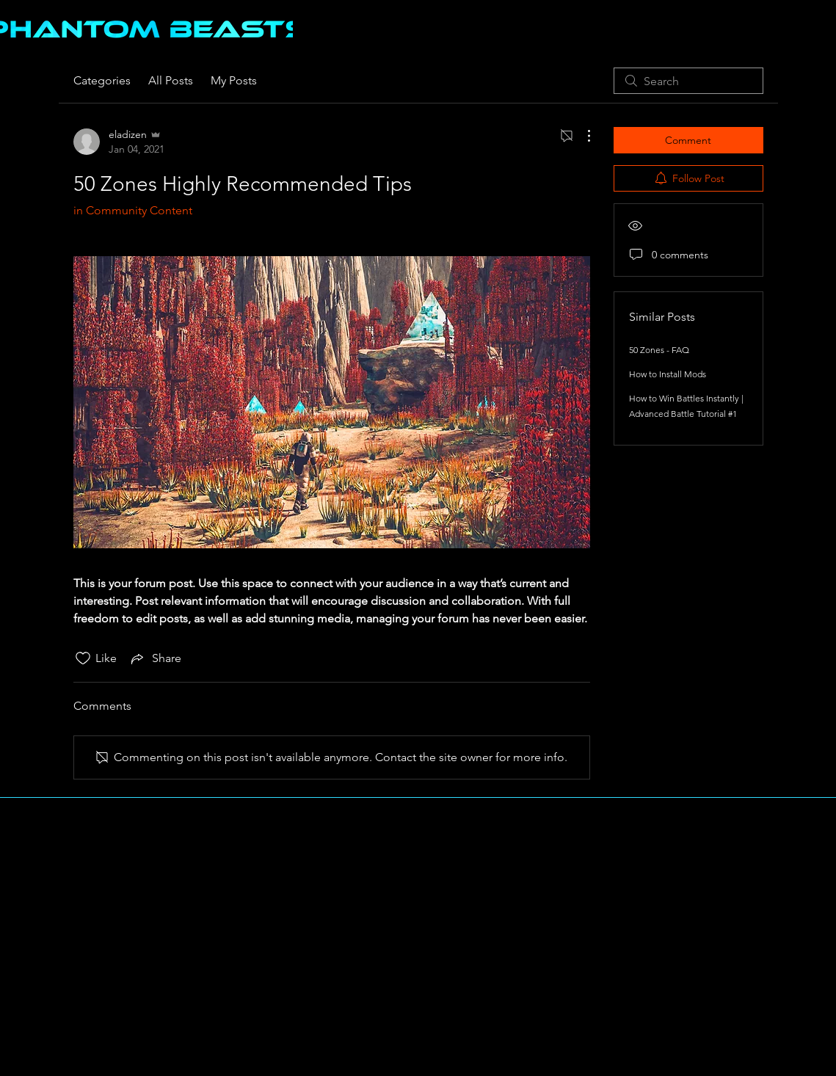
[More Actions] (581, 136)
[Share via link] (154, 658)
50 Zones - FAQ (659, 349)
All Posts (170, 80)
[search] (688, 81)
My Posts (234, 80)
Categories (102, 80)
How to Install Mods (667, 373)
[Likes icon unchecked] (82, 658)
